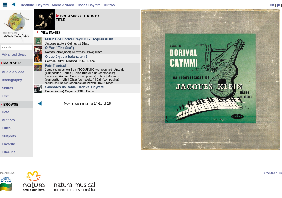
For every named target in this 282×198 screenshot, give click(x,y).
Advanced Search (15, 54)
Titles (6, 128)
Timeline (8, 152)
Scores (7, 88)
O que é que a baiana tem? (66, 57)
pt (278, 5)
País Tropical (55, 65)
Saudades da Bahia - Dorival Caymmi (74, 87)
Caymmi (42, 5)
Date (5, 112)
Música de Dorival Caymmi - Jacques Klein (79, 39)
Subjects (9, 136)
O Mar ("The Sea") (59, 48)
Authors (8, 120)
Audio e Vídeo (63, 5)
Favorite (8, 144)
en (272, 5)
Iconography (12, 80)
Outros (109, 5)
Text (5, 96)
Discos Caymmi (89, 5)
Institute (27, 5)
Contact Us (273, 173)
